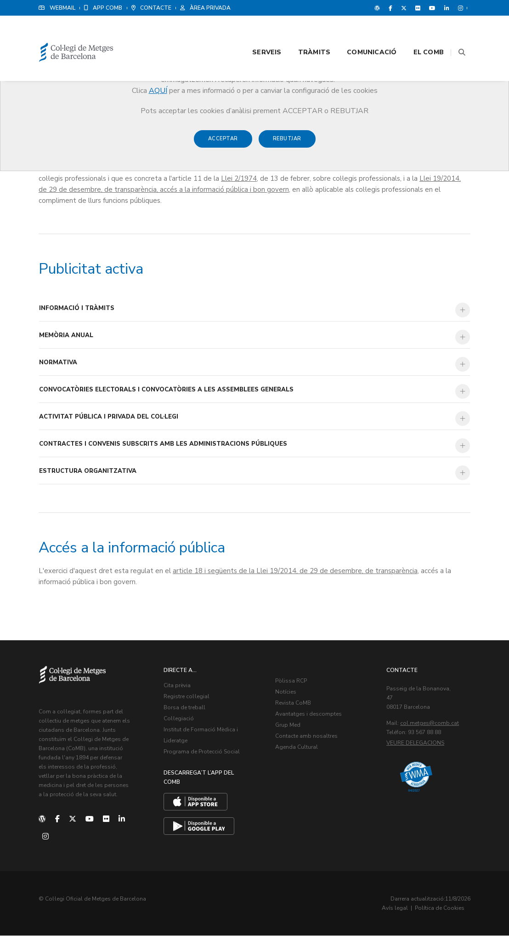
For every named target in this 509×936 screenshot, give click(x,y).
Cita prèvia (177, 685)
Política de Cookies (443, 908)
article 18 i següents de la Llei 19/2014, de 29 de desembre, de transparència (295, 571)
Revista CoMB (293, 703)
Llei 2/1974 (239, 179)
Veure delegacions (416, 743)
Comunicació (360, 33)
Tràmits (303, 33)
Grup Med (287, 725)
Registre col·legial (187, 697)
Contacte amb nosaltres (306, 736)
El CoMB (417, 33)
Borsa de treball (185, 708)
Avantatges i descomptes (308, 714)
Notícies (285, 692)
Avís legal (398, 908)
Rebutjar (287, 143)
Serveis (255, 33)
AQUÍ (158, 91)
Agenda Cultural (296, 747)
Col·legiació (179, 719)
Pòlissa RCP (291, 681)
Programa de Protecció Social (202, 752)
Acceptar (223, 143)
